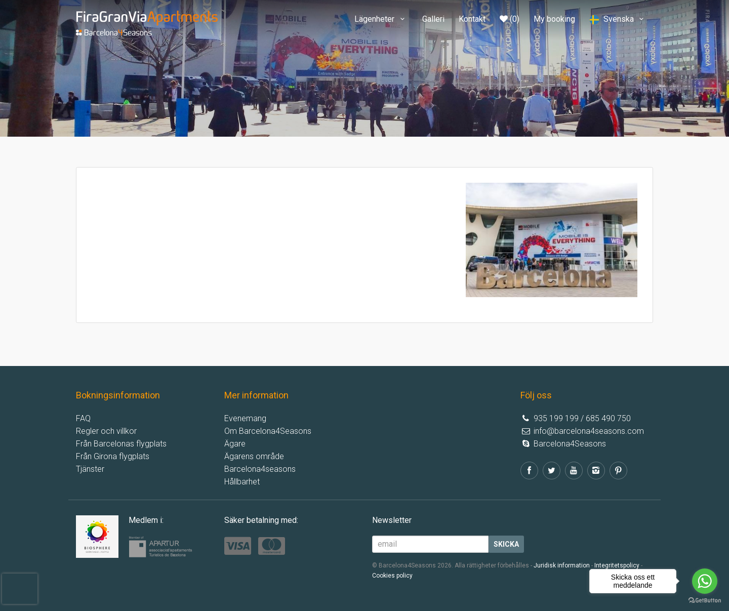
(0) (509, 19)
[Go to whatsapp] (704, 581)
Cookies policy (392, 575)
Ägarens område (254, 456)
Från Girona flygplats (112, 456)
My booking (554, 19)
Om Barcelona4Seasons (267, 431)
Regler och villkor (106, 431)
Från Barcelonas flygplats (121, 444)
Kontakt (472, 19)
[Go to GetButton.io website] (704, 600)
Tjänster (90, 469)
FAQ (83, 418)
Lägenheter (381, 19)
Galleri (433, 19)
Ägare (235, 444)
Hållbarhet (242, 481)
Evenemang (245, 418)
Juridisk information (562, 565)
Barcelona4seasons (260, 469)
